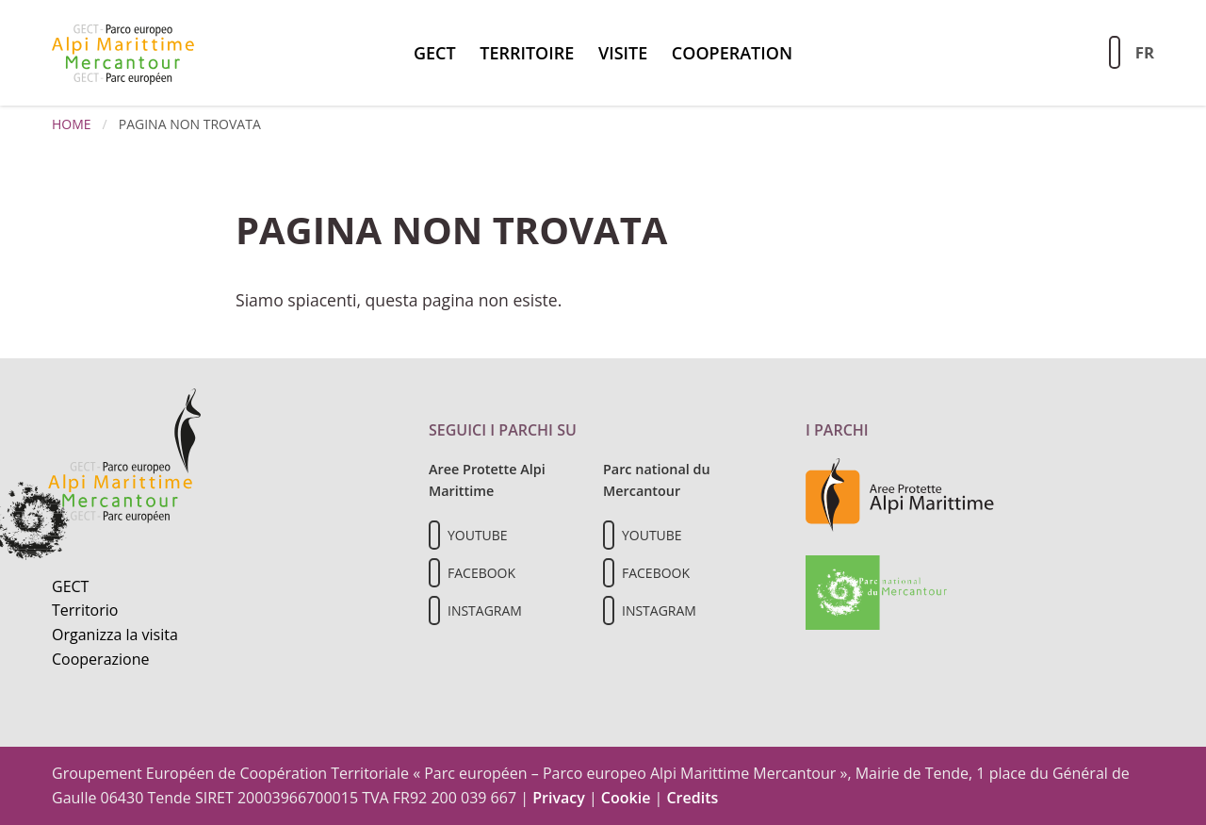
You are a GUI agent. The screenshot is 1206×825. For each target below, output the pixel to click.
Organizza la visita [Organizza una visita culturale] (115, 634)
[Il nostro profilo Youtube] (434, 535)
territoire (527, 52)
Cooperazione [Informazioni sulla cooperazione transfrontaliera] (101, 659)
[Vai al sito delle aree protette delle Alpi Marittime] (900, 494)
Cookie (626, 797)
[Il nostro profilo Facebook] (434, 572)
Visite (622, 52)
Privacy (558, 797)
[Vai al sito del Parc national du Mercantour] (876, 591)
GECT (435, 52)
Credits (692, 797)
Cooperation (732, 52)
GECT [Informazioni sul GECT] (70, 586)
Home (71, 124)
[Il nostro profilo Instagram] (434, 610)
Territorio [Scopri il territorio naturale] (85, 610)
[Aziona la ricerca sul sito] (1114, 52)
